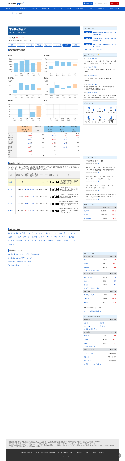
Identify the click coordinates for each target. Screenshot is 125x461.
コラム (91, 8)
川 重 (73, 240)
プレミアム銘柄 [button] (20, 8)
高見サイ (10, 203)
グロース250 (87, 218)
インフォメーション (91, 452)
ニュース (34, 8)
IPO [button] (68, 8)
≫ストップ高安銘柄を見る (92, 311)
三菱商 (66, 240)
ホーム (8, 8)
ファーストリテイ (60, 237)
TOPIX (86, 215)
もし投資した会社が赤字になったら (20, 258)
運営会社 (101, 452)
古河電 (22, 233)
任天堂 (71, 237)
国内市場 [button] (45, 8)
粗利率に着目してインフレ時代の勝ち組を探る (24, 254)
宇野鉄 (10, 196)
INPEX (49, 237)
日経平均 (86, 211)
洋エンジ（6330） (93, 93)
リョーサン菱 (88, 277)
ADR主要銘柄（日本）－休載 (95, 161)
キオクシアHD (13, 233)
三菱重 (10, 237)
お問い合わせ (80, 452)
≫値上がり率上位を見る (91, 270)
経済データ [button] (114, 8)
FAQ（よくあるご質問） (67, 452)
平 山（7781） (92, 75)
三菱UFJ (42, 237)
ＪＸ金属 (18, 237)
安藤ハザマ (87, 357)
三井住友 (19, 240)
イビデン (58, 240)
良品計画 (86, 336)
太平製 (10, 189)
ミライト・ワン (88, 353)
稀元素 (86, 285)
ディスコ (39, 233)
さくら (86, 260)
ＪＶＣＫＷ (87, 326)
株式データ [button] (57, 8)
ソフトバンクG (59, 233)
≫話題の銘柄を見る (90, 329)
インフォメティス (89, 295)
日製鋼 (86, 339)
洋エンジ (86, 281)
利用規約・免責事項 (26, 452)
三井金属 (11, 240)
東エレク (26, 237)
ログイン (106, 3)
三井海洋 (11, 244)
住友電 (34, 237)
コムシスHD (87, 361)
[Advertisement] (62, 19)
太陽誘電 (86, 267)
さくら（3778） (92, 58)
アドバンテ (48, 233)
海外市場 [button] (101, 8)
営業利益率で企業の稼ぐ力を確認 (19, 261)
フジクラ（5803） (93, 67)
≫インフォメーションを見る (93, 49)
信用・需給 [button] (79, 8)
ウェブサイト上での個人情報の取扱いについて (46, 452)
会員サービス (114, 3)
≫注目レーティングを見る (92, 364)
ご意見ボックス (98, 3)
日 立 (27, 240)
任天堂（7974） (92, 84)
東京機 (10, 182)
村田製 (50, 240)
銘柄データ (14, 13)
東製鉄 (86, 263)
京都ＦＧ (102, 326)
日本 (99, 163)
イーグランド (88, 298)
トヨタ (34, 240)
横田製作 (10, 210)
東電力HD (42, 240)
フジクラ (30, 233)
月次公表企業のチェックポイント (19, 265)
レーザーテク (72, 233)
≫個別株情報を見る (90, 346)
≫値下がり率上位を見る (91, 288)
